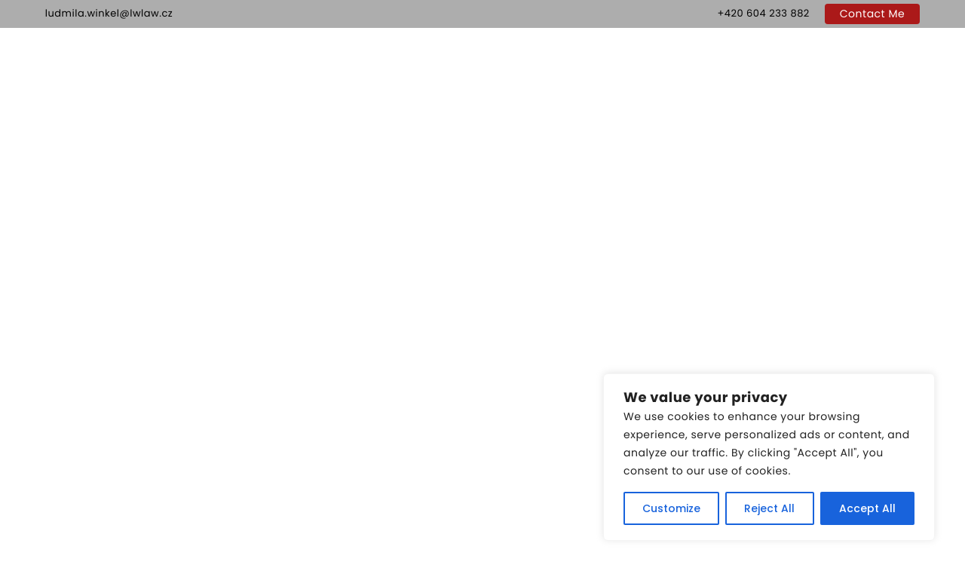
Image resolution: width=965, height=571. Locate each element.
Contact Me (872, 13)
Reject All (769, 508)
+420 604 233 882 (763, 13)
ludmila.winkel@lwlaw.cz (109, 13)
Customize (671, 508)
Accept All (867, 508)
